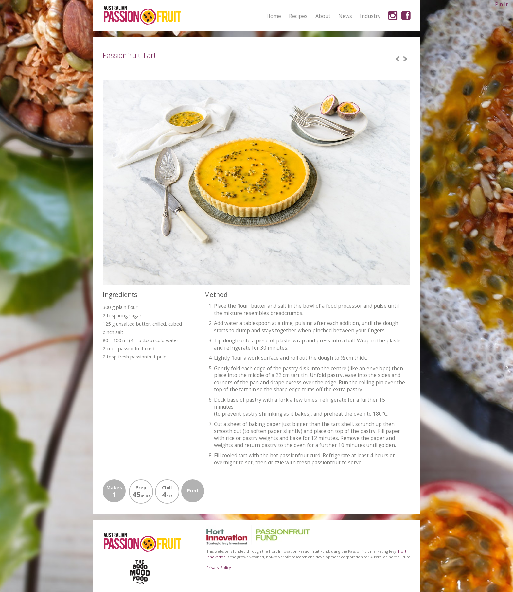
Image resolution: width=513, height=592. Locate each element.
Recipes (298, 16)
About (322, 16)
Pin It (501, 4)
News (345, 16)
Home (273, 16)
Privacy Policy (218, 567)
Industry (370, 16)
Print (193, 490)
